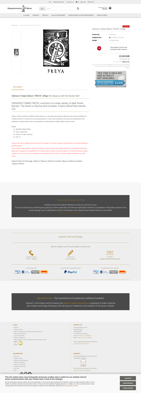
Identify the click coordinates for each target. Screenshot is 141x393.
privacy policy (69, 385)
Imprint (76, 385)
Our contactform (70, 259)
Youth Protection (19, 335)
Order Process (18, 358)
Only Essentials (128, 383)
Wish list (91, 2)
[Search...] (42, 8)
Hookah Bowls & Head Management (81, 15)
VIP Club (16, 368)
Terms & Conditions (20, 333)
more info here (76, 213)
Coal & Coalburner (58, 15)
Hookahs (36, 15)
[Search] (78, 8)
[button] (77, 2)
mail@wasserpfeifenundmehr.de (110, 259)
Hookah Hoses (102, 15)
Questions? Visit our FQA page (70, 237)
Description (17, 87)
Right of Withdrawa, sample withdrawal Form (28, 331)
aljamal (26, 15)
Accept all (128, 378)
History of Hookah (19, 364)
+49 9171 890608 (31, 259)
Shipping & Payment (58, 2)
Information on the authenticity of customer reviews (30, 339)
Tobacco (45, 15)
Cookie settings (128, 388)
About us (17, 356)
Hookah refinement (20, 366)
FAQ (49, 2)
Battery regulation (19, 337)
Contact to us (70, 2)
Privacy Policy (18, 329)
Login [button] (83, 2)
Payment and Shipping (21, 360)
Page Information (19, 362)
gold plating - (65, 213)
